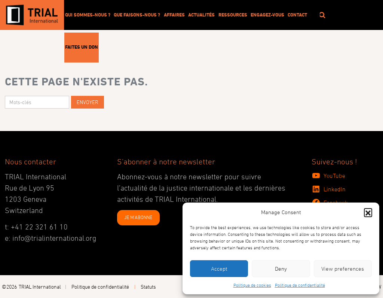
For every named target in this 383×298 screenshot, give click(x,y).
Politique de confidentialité (300, 285)
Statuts (148, 286)
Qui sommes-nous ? (87, 15)
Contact (297, 15)
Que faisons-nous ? (137, 15)
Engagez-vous (267, 15)
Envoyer (87, 102)
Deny (281, 268)
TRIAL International (40, 286)
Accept (219, 268)
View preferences (342, 268)
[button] (368, 212)
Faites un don (81, 47)
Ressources (232, 15)
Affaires (174, 15)
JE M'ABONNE (138, 217)
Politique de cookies (252, 285)
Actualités (201, 15)
